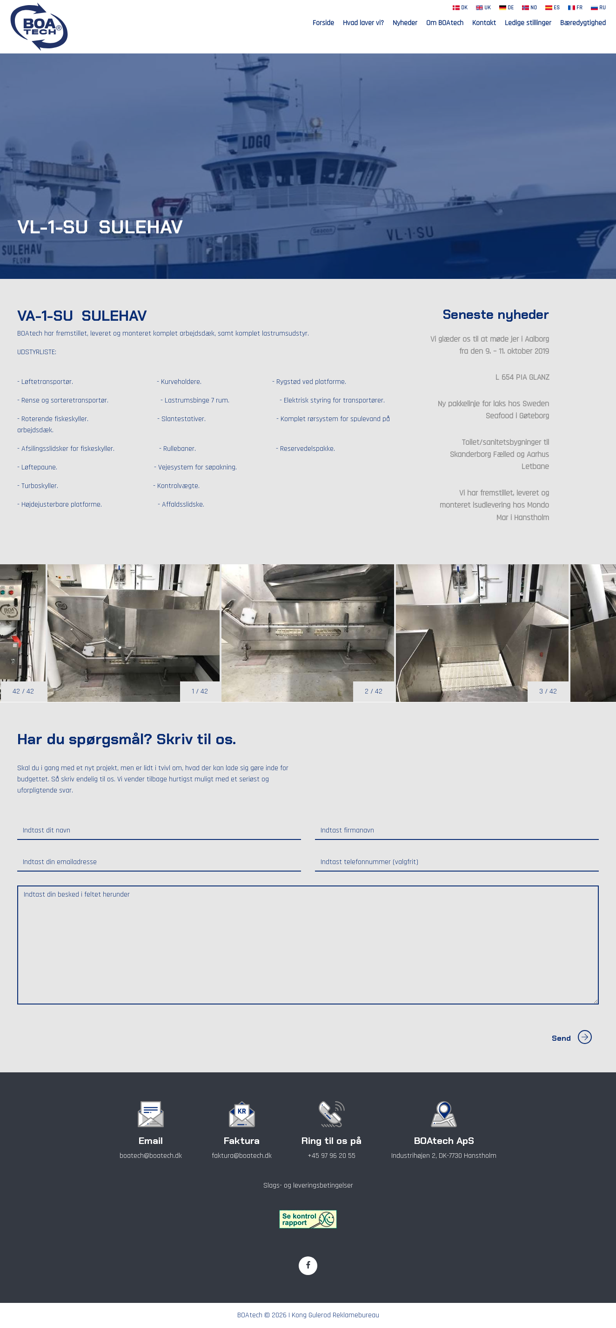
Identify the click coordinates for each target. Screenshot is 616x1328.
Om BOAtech (444, 23)
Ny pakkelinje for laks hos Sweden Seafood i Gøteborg (493, 410)
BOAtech (249, 1315)
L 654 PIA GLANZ (522, 377)
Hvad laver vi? (363, 23)
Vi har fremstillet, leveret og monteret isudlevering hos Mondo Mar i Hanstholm (494, 505)
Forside (323, 23)
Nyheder (405, 23)
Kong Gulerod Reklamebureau (335, 1315)
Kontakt (484, 23)
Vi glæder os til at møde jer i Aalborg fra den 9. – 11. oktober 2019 (489, 345)
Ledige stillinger (528, 23)
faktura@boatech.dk (242, 1156)
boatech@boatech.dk (151, 1156)
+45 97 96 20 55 (331, 1156)
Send (572, 1038)
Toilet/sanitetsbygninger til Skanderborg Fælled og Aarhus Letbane (499, 454)
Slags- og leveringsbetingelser (308, 1185)
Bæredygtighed (583, 23)
